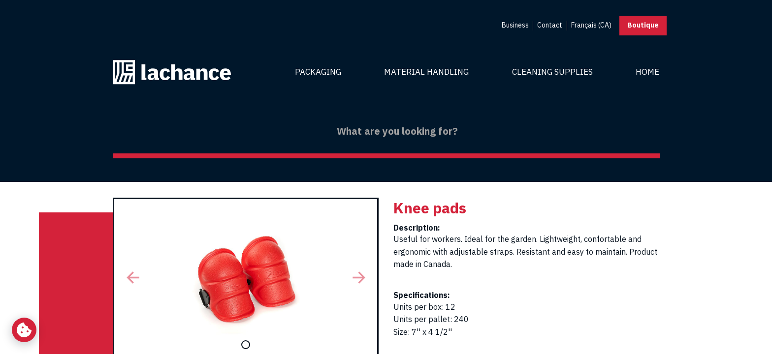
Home (647, 71)
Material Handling (426, 71)
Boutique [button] (643, 25)
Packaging (318, 71)
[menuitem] (515, 25)
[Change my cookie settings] (24, 330)
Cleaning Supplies (552, 71)
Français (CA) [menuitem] (591, 25)
